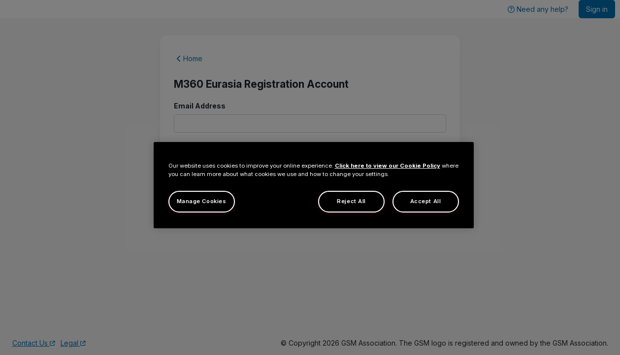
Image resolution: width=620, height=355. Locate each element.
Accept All (425, 201)
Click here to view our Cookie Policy (387, 165)
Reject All (351, 201)
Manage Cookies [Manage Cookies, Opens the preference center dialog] (202, 201)
